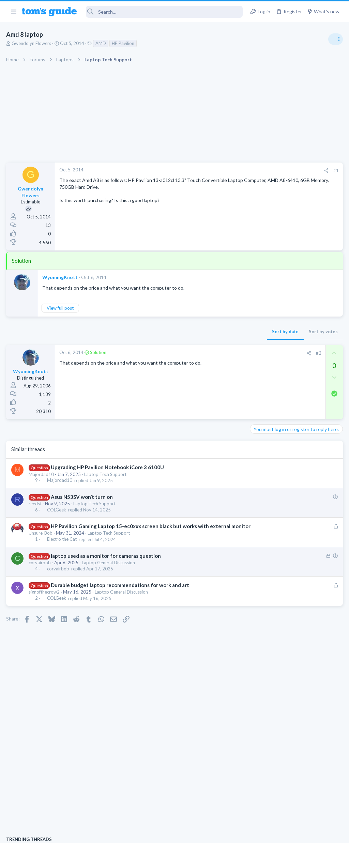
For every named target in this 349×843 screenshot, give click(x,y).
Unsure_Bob (41, 540)
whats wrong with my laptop (293, 417)
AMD (101, 43)
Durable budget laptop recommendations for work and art (120, 592)
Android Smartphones (274, 404)
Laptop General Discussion (109, 569)
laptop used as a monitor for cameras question (106, 563)
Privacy (192, 833)
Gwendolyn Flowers (32, 43)
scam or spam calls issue (288, 385)
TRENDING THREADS (263, 370)
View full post (60, 308)
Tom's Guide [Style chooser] (294, 805)
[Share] (216, 170)
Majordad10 (42, 474)
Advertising (101, 833)
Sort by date (175, 331)
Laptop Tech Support (106, 474)
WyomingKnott (60, 277)
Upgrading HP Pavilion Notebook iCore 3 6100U (107, 467)
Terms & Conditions (239, 833)
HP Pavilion (123, 43)
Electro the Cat (62, 546)
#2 (209, 353)
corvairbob (40, 569)
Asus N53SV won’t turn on (82, 497)
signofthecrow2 (44, 599)
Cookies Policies (149, 833)
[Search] (164, 12)
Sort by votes (213, 331)
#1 (226, 170)
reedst (35, 503)
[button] (13, 11)
